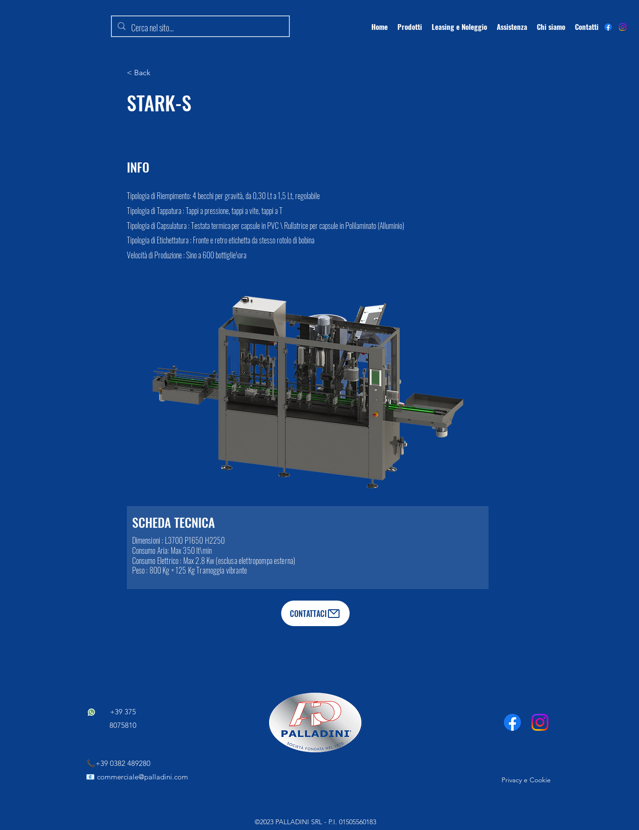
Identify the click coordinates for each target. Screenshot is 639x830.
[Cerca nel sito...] (200, 28)
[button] (158, 72)
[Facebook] (512, 722)
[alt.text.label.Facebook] (608, 27)
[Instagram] (622, 27)
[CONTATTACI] (315, 613)
